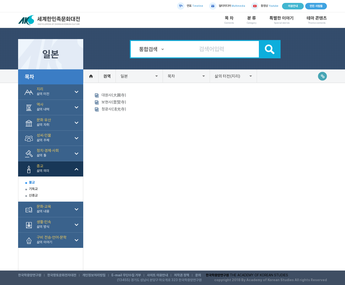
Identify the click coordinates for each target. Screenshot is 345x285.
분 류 (251, 20)
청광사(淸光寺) (114, 109)
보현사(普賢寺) (114, 102)
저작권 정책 (181, 275)
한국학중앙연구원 (29, 275)
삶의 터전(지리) (227, 76)
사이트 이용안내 (157, 275)
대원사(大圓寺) (114, 95)
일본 (124, 76)
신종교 (33, 195)
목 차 (229, 20)
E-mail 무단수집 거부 (126, 275)
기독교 (33, 189)
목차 (171, 76)
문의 (198, 275)
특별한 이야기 (281, 20)
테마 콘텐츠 (317, 20)
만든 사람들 (316, 6)
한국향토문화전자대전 (61, 275)
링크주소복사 (322, 76)
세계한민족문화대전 (49, 20)
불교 (32, 182)
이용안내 (293, 6)
